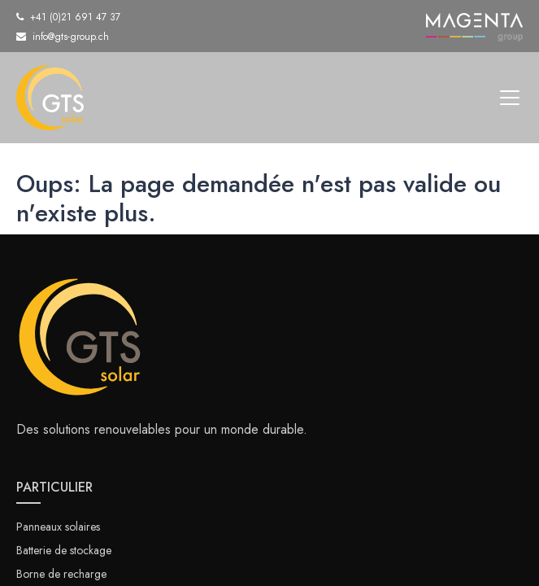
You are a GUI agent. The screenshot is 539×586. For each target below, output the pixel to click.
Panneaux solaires (58, 526)
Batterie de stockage (63, 550)
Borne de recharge (61, 574)
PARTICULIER (54, 487)
